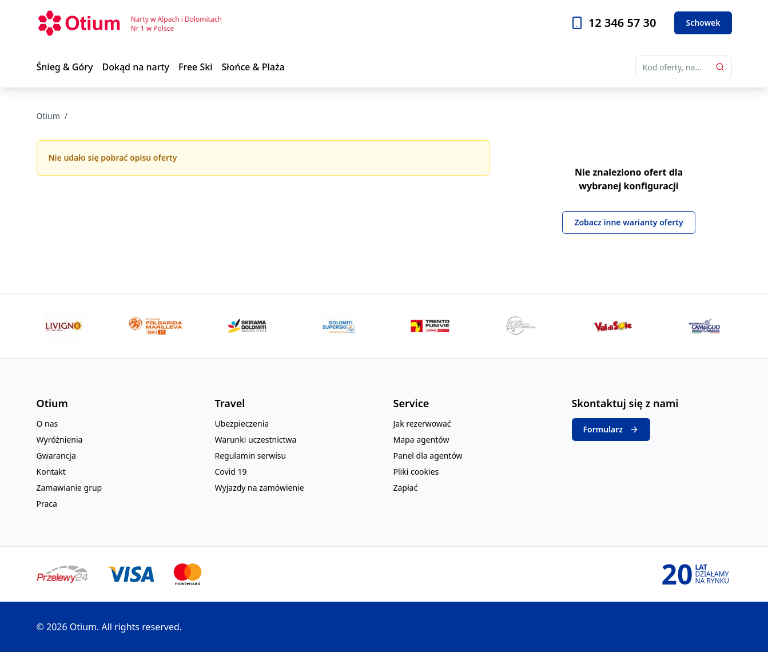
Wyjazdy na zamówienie (259, 487)
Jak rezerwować (422, 423)
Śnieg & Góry (65, 67)
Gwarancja (56, 455)
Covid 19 (231, 471)
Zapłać (405, 487)
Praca (47, 503)
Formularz (611, 429)
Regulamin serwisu (250, 455)
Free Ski (195, 67)
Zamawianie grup (69, 487)
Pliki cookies (416, 471)
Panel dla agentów (428, 455)
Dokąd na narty (136, 67)
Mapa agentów (421, 439)
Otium (48, 115)
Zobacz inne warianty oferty (628, 222)
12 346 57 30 (622, 22)
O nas (47, 423)
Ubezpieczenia (242, 423)
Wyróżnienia (60, 439)
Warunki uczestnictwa (256, 439)
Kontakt (51, 471)
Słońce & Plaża (253, 67)
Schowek (703, 22)
